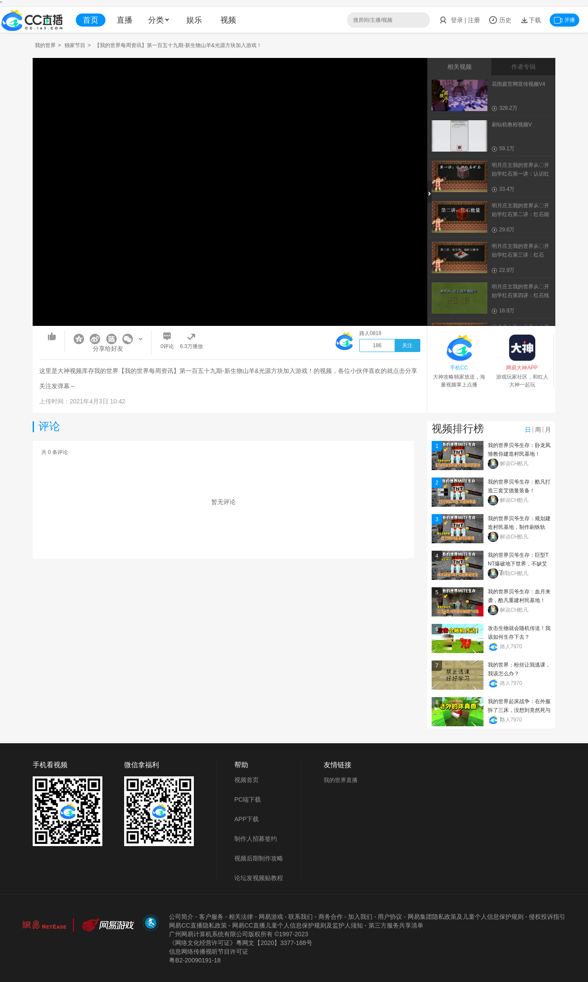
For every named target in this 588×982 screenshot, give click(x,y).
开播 (564, 20)
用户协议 (390, 916)
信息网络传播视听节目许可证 (208, 951)
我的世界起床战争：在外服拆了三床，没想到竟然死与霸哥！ (519, 710)
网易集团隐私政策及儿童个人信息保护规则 (466, 916)
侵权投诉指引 (547, 916)
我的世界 (45, 45)
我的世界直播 (341, 780)
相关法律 (241, 916)
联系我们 (300, 916)
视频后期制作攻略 (258, 858)
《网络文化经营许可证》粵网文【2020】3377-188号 (240, 942)
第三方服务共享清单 (395, 925)
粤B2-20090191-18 (194, 960)
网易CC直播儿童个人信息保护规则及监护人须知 (297, 925)
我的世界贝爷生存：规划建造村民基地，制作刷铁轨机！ (519, 527)
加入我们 (360, 916)
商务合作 (330, 916)
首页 (90, 20)
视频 (228, 20)
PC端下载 (247, 799)
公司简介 (181, 916)
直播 (124, 20)
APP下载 (246, 819)
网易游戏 (271, 916)
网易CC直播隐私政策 (197, 925)
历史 (500, 20)
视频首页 (246, 780)
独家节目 (74, 45)
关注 (407, 345)
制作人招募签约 (255, 839)
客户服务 (211, 916)
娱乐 (194, 20)
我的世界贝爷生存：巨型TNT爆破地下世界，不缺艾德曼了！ (518, 564)
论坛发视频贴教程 (258, 878)
